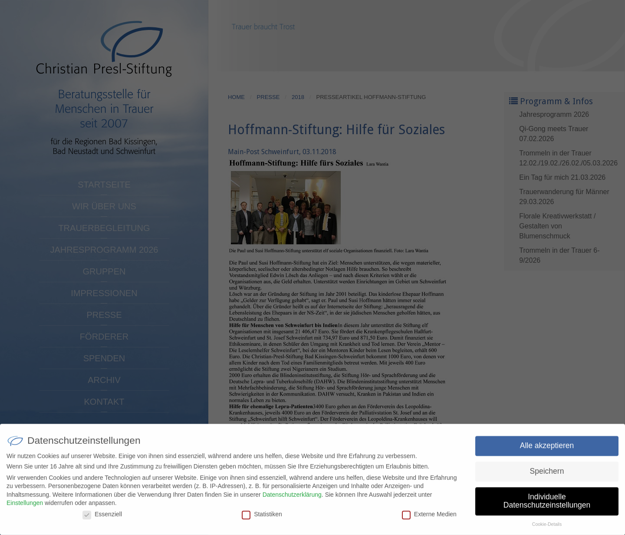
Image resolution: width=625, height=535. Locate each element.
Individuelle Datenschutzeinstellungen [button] (546, 505)
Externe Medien (429, 518)
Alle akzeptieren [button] (547, 449)
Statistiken (262, 518)
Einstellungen (25, 506)
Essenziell (102, 518)
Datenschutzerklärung (292, 498)
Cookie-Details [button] (547, 528)
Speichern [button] (547, 475)
